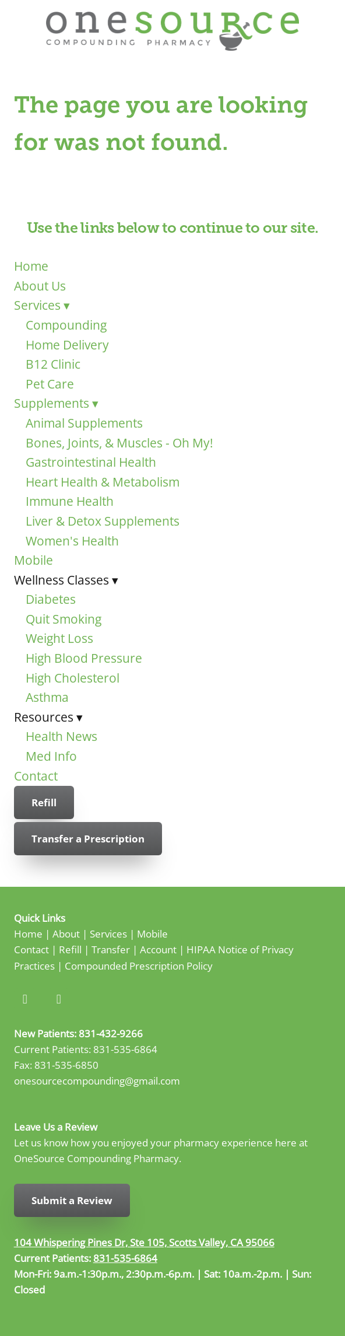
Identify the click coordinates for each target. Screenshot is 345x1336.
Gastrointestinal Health (91, 462)
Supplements (56, 403)
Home (31, 266)
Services (42, 305)
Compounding (66, 325)
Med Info (51, 756)
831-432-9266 (111, 1033)
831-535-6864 (125, 1049)
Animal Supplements (84, 423)
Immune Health (70, 501)
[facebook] (25, 999)
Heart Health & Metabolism (102, 482)
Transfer (110, 949)
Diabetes (51, 599)
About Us (40, 286)
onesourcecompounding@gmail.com (97, 1080)
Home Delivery (67, 345)
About (66, 933)
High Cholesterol (72, 678)
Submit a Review (71, 1200)
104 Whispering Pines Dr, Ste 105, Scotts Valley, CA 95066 (144, 1242)
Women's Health (72, 541)
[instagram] (59, 999)
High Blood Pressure (84, 658)
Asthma (47, 697)
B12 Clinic (53, 364)
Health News (61, 736)
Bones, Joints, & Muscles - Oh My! (119, 443)
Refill (44, 802)
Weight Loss (59, 638)
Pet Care (50, 384)
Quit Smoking (63, 619)
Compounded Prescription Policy (139, 966)
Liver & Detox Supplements (102, 521)
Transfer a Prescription (88, 838)
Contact (36, 776)
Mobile (33, 560)
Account (158, 949)
